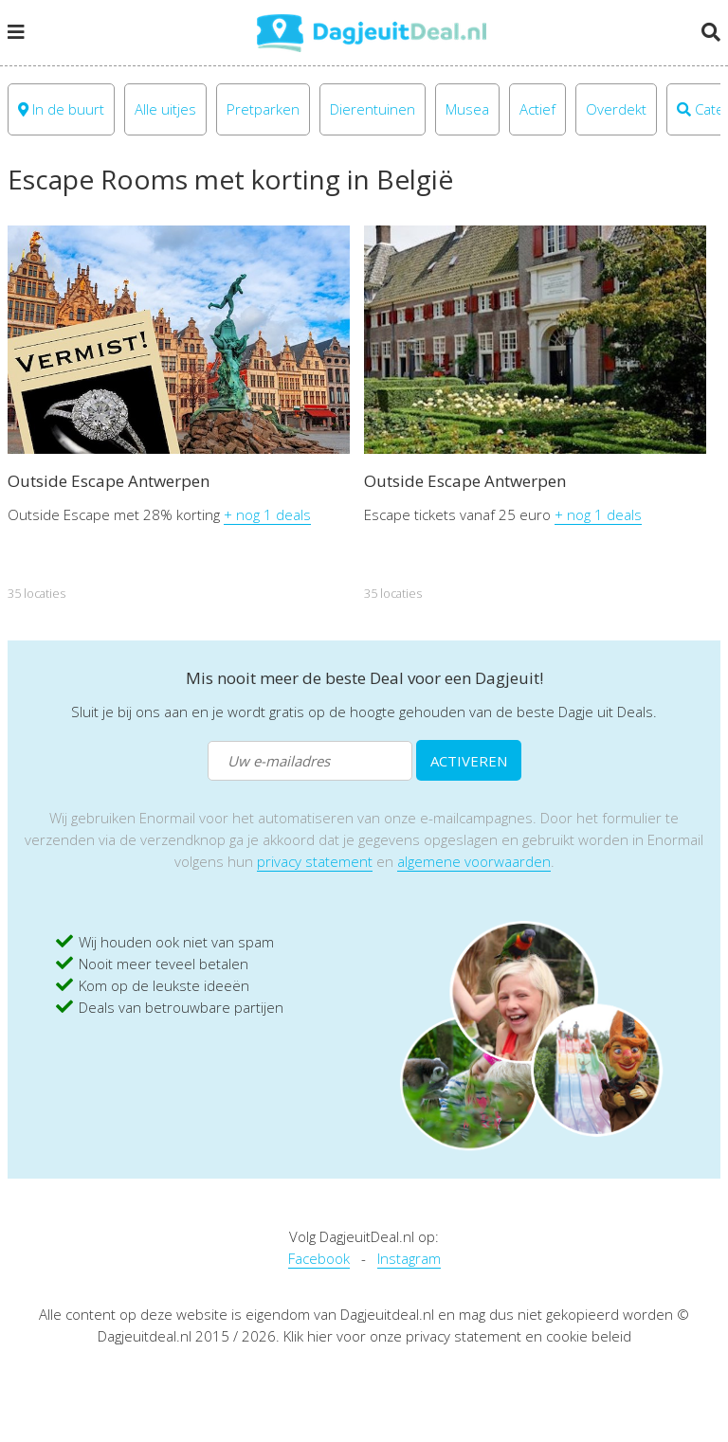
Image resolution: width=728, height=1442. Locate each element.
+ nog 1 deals (267, 514)
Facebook (319, 1258)
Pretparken (263, 108)
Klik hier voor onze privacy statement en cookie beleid (457, 1335)
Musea (467, 108)
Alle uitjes (165, 108)
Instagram (409, 1258)
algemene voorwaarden (474, 861)
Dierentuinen (372, 108)
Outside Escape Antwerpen (108, 481)
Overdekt (616, 108)
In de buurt (61, 108)
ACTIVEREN (468, 760)
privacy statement (315, 861)
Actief (537, 108)
